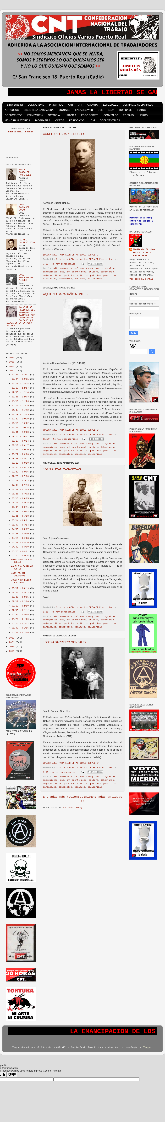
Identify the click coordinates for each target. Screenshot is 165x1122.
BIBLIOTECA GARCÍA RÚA (39, 109)
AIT (80, 104)
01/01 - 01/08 (21, 632)
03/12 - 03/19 (21, 588)
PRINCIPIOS (56, 104)
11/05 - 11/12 (21, 410)
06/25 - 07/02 (21, 494)
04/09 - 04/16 (21, 542)
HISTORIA (70, 115)
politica (95, 275)
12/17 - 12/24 (21, 383)
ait (55, 268)
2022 (12, 638)
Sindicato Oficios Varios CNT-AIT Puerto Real (144, 252)
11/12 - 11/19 (21, 405)
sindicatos (65, 279)
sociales (79, 279)
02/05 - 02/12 (21, 610)
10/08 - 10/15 (21, 428)
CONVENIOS (111, 115)
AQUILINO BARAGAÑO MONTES (65, 294)
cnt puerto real (76, 272)
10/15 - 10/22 (21, 423)
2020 (12, 646)
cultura (93, 272)
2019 (12, 651)
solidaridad (95, 279)
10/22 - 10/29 (21, 419)
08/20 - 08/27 (21, 458)
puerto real (110, 275)
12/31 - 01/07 (21, 375)
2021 (12, 642)
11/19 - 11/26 (21, 401)
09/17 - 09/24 (21, 441)
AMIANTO (92, 104)
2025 (12, 362)
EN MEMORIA (35, 115)
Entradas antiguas (106, 797)
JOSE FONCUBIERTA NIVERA (26, 277)
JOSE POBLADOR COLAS (24, 207)
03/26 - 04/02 (21, 551)
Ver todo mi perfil (141, 279)
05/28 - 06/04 (21, 511)
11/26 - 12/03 (21, 397)
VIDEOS (59, 120)
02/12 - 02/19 (21, 606)
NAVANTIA (54, 115)
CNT (70, 104)
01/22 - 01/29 (21, 619)
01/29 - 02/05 (21, 614)
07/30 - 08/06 (21, 472)
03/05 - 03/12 (21, 592)
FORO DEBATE (89, 115)
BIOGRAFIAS (42, 120)
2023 (12, 371)
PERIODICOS (76, 120)
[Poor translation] (12, 1074)
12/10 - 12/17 (21, 388)
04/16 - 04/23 (21, 538)
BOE (100, 109)
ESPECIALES (110, 104)
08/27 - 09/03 (21, 454)
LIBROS (143, 115)
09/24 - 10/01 (21, 436)
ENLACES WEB (84, 109)
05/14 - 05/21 (21, 520)
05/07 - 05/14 (21, 525)
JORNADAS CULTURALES (138, 104)
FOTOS (141, 109)
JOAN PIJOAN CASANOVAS (62, 469)
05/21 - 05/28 (21, 516)
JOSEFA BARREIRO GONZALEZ (65, 642)
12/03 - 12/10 (21, 392)
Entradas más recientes (63, 797)
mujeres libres (52, 275)
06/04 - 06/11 (21, 507)
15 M (92, 120)
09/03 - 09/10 (21, 450)
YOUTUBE (64, 109)
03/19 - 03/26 (21, 556)
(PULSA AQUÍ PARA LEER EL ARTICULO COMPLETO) (71, 255)
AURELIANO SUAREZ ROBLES (64, 134)
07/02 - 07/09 (21, 489)
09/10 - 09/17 (21, 445)
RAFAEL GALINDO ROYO (27, 241)
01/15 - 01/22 (21, 623)
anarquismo (92, 268)
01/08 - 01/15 (21, 628)
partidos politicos (76, 275)
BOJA (111, 109)
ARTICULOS (12, 109)
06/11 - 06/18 (21, 503)
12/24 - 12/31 (21, 379)
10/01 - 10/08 (21, 432)
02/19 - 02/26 (21, 601)
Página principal (14, 104)
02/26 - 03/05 (21, 597)
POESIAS (128, 115)
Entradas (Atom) (72, 808)
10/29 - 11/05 (21, 414)
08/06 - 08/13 (21, 467)
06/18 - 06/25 (21, 498)
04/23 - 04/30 (21, 533)
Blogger (147, 1047)
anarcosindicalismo (72, 268)
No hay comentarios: (65, 264)
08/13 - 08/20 (21, 463)
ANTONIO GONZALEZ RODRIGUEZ (25, 172)
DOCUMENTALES (110, 120)
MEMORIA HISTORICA (17, 120)
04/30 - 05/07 (21, 529)
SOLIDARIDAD (36, 104)
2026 (12, 357)
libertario (107, 272)
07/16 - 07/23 (21, 481)
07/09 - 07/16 (21, 485)
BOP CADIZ (125, 109)
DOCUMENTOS (13, 115)
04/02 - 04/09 (21, 547)
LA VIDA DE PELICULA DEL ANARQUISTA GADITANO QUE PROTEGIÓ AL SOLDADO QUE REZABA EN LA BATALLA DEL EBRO (20, 316)
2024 (12, 366)
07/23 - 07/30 (21, 476)
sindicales (49, 279)
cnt (62, 272)
